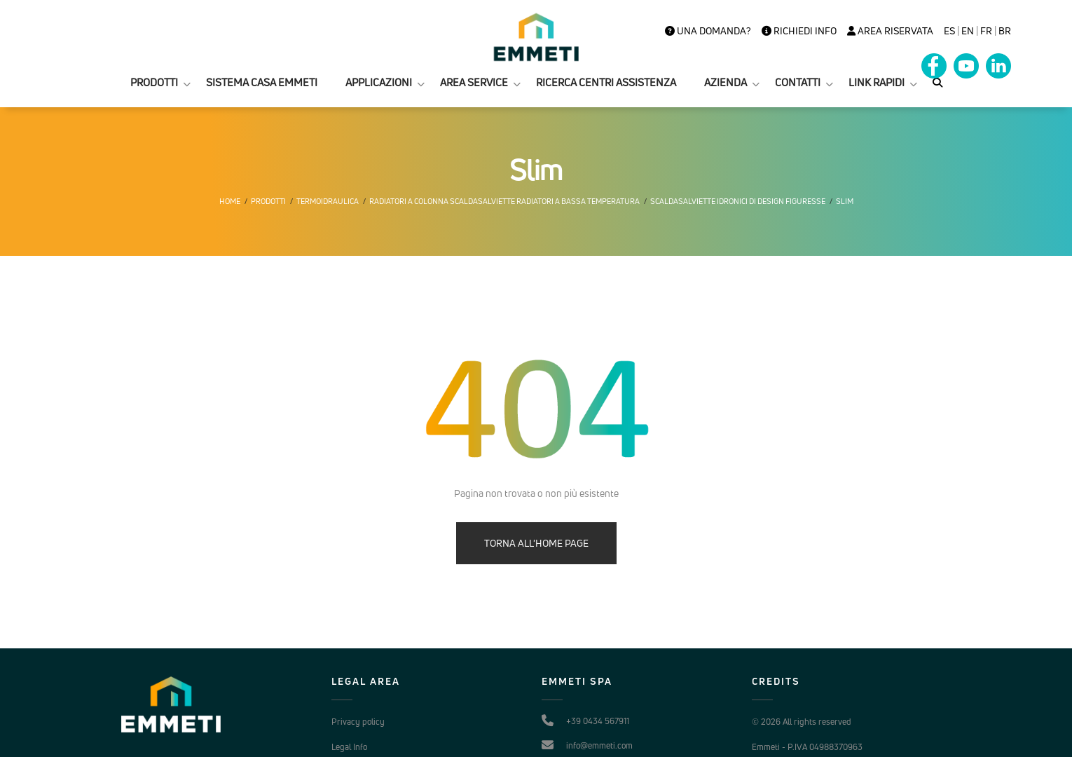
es (949, 31)
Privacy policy (358, 722)
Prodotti (268, 201)
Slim (844, 201)
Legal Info (349, 747)
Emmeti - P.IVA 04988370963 (807, 747)
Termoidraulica (327, 201)
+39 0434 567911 (597, 721)
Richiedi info (799, 31)
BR (1004, 31)
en (967, 31)
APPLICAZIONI (378, 82)
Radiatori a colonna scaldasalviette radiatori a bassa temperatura (504, 201)
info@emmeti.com (599, 745)
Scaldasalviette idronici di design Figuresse (737, 201)
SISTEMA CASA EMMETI (261, 82)
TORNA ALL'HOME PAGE (536, 543)
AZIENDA (725, 82)
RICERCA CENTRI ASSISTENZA (606, 82)
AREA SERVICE (474, 82)
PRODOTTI (154, 82)
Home (229, 201)
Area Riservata (890, 31)
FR (986, 31)
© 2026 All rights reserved (801, 722)
